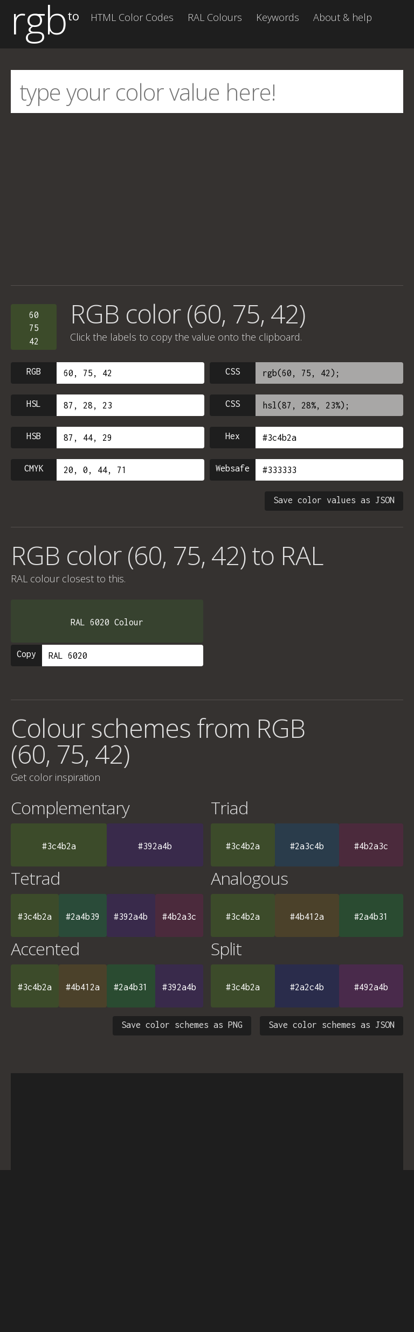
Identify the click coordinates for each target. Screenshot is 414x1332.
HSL (33, 403)
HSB (33, 436)
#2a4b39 (83, 916)
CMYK (34, 468)
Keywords (277, 17)
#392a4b (155, 846)
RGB (33, 371)
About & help (342, 17)
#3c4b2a (59, 846)
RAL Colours (215, 17)
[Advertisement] (207, 199)
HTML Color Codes (132, 17)
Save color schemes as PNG (182, 1025)
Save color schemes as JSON (331, 1025)
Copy (26, 654)
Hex (232, 436)
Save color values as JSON (334, 500)
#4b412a (307, 916)
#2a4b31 (371, 916)
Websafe (233, 468)
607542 (34, 328)
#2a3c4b (307, 846)
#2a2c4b (307, 987)
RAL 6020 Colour (107, 622)
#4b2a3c (371, 846)
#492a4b (371, 987)
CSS (232, 371)
